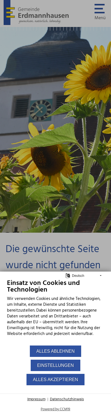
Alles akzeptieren (55, 379)
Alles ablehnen (55, 351)
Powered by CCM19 (55, 409)
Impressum (36, 399)
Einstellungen (55, 365)
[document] (55, 312)
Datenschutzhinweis (67, 399)
